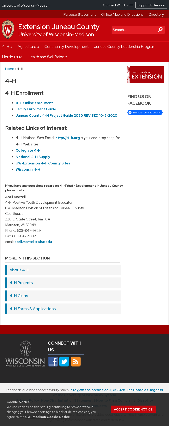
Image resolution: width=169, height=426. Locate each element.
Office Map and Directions (122, 14)
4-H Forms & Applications (33, 308)
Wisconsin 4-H (28, 169)
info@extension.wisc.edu (90, 390)
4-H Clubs (19, 295)
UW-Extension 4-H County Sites (43, 163)
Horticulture (12, 56)
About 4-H (19, 269)
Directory (156, 14)
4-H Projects (21, 282)
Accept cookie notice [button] (133, 409)
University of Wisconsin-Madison (56, 34)
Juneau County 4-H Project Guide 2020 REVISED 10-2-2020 (66, 115)
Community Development (66, 46)
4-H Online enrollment (34, 102)
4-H (5, 46)
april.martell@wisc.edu (33, 241)
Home (9, 69)
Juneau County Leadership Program (124, 46)
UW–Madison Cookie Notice (47, 417)
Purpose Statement (79, 14)
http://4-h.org (67, 138)
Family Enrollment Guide (36, 109)
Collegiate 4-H (28, 150)
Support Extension (151, 5)
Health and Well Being (46, 56)
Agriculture (27, 46)
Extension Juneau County (58, 26)
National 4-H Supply (33, 157)
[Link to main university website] (25, 367)
